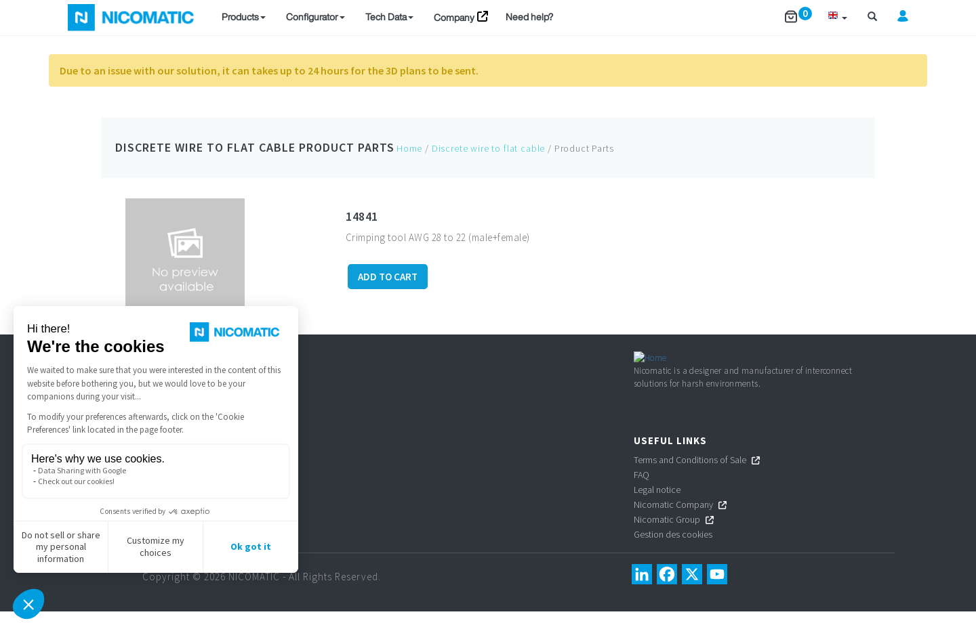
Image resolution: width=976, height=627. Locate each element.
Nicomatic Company (673, 519)
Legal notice (657, 504)
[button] (837, 17)
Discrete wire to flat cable (205, 147)
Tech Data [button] (389, 16)
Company (454, 17)
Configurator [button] (315, 16)
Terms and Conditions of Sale (690, 475)
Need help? (529, 16)
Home (409, 148)
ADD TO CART (388, 276)
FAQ (641, 489)
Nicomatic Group (667, 534)
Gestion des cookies (674, 549)
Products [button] (244, 16)
